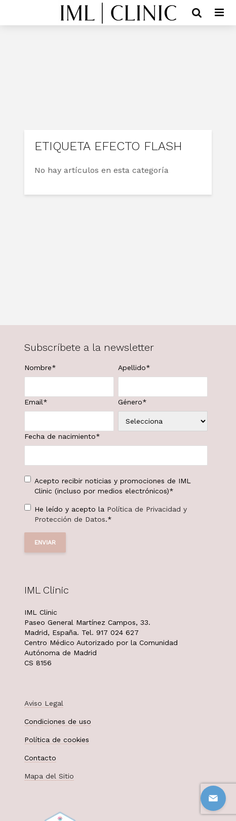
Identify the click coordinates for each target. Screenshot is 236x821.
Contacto (40, 758)
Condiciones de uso (57, 721)
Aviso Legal (43, 703)
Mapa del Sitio (49, 776)
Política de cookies (56, 740)
